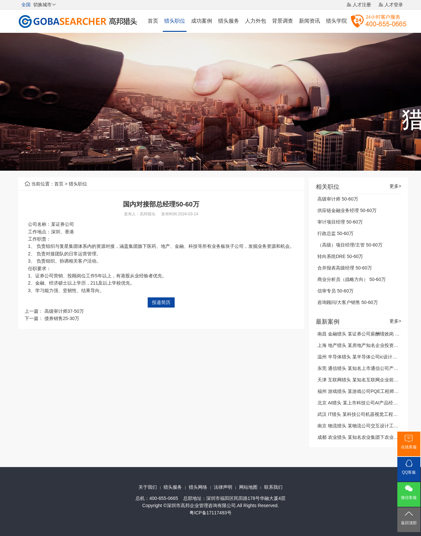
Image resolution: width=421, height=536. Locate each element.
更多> (395, 186)
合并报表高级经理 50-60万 (344, 267)
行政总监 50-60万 (335, 233)
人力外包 (255, 21)
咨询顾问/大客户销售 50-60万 (347, 302)
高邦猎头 (148, 214)
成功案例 (201, 21)
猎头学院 (336, 21)
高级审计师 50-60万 (337, 199)
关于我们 (147, 487)
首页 (153, 21)
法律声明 (223, 487)
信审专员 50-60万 (335, 290)
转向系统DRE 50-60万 (340, 256)
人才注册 (362, 4)
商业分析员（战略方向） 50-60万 (351, 279)
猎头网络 (198, 487)
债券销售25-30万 (61, 318)
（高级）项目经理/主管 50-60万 (350, 244)
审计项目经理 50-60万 (340, 222)
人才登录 (393, 4)
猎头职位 (174, 21)
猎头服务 (228, 21)
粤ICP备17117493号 (210, 512)
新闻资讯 (309, 21)
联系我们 (273, 487)
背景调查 (282, 21)
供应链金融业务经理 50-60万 (347, 210)
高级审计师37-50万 (64, 311)
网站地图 (248, 487)
